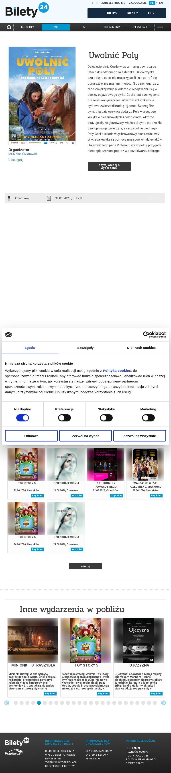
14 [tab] (91, 703)
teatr (84, 27)
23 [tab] (143, 703)
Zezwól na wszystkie (139, 436)
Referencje (93, 758)
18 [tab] (114, 703)
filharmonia (112, 27)
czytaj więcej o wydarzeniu (109, 166)
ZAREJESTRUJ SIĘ (113, 2)
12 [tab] (79, 703)
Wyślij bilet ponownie (60, 754)
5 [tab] (39, 703)
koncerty (27, 27)
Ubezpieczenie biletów (60, 766)
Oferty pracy (135, 763)
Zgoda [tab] (30, 348)
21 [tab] (132, 703)
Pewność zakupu (137, 752)
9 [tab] (62, 703)
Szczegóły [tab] (85, 348)
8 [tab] (56, 703)
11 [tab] (74, 703)
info (151, 198)
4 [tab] (33, 703)
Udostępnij (15, 160)
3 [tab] (27, 703)
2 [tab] (22, 703)
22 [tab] (137, 703)
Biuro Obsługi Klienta (59, 751)
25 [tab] (155, 703)
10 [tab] (68, 703)
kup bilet (37, 495)
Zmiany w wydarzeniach (61, 762)
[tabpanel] (32, 657)
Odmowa (31, 436)
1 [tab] (16, 703)
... (160, 26)
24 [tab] (149, 703)
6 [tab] (45, 703)
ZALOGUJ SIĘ (138, 2)
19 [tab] (120, 703)
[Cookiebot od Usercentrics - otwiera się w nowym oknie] (146, 334)
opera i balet (140, 27)
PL (152, 2)
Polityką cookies (117, 370)
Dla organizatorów (99, 751)
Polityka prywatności (141, 759)
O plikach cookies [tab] (141, 348)
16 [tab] (103, 703)
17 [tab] (108, 703)
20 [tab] (126, 703)
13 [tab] (85, 703)
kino (56, 27)
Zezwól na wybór (85, 436)
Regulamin (133, 748)
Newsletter (53, 758)
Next (163, 702)
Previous (6, 702)
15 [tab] (97, 703)
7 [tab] (51, 703)
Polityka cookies (137, 755)
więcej (85, 566)
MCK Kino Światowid (22, 154)
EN (161, 2)
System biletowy (97, 754)
